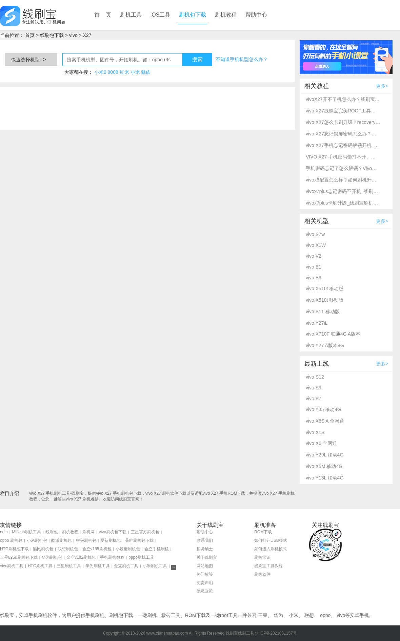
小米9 (100, 72)
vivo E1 (313, 267)
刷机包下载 (192, 15)
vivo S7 (313, 398)
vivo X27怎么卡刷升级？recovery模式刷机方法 (343, 122)
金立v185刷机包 (97, 549)
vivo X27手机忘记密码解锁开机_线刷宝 (343, 145)
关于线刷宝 (207, 557)
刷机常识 (262, 557)
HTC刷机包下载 (14, 549)
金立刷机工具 (126, 565)
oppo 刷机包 (11, 540)
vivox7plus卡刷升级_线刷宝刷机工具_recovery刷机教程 (343, 203)
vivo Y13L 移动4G (324, 477)
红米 (124, 72)
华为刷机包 (52, 557)
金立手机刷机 (156, 549)
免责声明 (205, 582)
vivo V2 (313, 256)
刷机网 (88, 532)
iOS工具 (161, 15)
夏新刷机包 (110, 540)
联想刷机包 (68, 549)
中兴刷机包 (86, 540)
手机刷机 (94, 615)
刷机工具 (131, 15)
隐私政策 (205, 591)
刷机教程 (226, 15)
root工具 (229, 615)
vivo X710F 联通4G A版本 (333, 334)
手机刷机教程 (112, 557)
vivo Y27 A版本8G (325, 345)
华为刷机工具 (97, 565)
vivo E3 (313, 277)
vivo (73, 35)
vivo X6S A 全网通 (325, 421)
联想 (309, 615)
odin (4, 532)
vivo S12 (315, 377)
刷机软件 (262, 574)
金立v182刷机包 (81, 557)
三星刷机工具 (69, 565)
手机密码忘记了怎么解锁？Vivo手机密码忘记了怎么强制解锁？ (343, 168)
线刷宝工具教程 (268, 565)
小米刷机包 (37, 540)
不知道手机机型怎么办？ (242, 59)
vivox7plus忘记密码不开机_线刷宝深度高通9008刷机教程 (343, 191)
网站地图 (205, 565)
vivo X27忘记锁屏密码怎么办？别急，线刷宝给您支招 (343, 133)
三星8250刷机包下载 (19, 557)
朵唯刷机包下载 (139, 540)
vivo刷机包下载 (112, 532)
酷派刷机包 (61, 540)
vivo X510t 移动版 (324, 288)
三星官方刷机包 (145, 532)
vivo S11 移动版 (323, 311)
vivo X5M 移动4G (324, 466)
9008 (113, 72)
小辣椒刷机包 (128, 549)
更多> (382, 86)
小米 (135, 72)
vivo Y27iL (316, 323)
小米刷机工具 (155, 565)
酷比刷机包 (43, 549)
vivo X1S (315, 432)
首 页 (102, 15)
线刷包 (51, 532)
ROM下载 (263, 532)
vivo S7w (315, 234)
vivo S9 (313, 387)
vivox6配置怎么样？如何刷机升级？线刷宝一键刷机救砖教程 (343, 180)
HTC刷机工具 (40, 565)
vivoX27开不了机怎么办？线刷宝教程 (343, 99)
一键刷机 (147, 615)
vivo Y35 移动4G (323, 409)
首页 (30, 35)
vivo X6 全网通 (321, 443)
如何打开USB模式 (270, 540)
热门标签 (205, 574)
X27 (87, 35)
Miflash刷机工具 (26, 532)
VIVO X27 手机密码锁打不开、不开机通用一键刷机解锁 (343, 156)
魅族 (146, 72)
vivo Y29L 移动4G (324, 454)
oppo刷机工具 (141, 557)
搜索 (197, 59)
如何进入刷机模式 (270, 549)
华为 (278, 615)
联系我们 (205, 540)
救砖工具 (170, 615)
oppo (325, 615)
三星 (262, 615)
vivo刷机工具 (11, 565)
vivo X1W (316, 245)
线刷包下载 (52, 35)
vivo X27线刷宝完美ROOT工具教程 (343, 110)
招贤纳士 (205, 549)
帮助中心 (256, 15)
